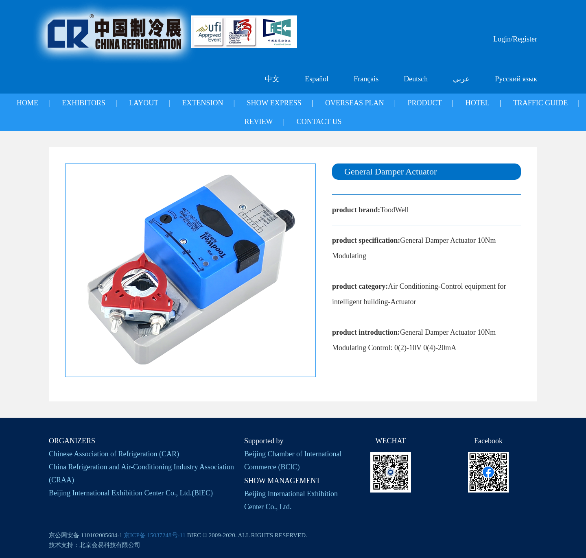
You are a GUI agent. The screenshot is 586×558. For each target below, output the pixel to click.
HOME (27, 103)
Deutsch (416, 79)
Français (366, 79)
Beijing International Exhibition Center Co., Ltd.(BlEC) (131, 493)
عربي (461, 79)
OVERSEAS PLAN (354, 103)
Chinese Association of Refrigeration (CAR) (114, 454)
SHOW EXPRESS (274, 103)
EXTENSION (202, 103)
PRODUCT (425, 103)
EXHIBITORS (83, 103)
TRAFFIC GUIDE (540, 103)
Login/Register (515, 39)
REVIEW (259, 122)
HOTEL (478, 103)
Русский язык (516, 79)
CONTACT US (319, 122)
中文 (272, 79)
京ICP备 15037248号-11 (155, 535)
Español (316, 79)
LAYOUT (143, 103)
